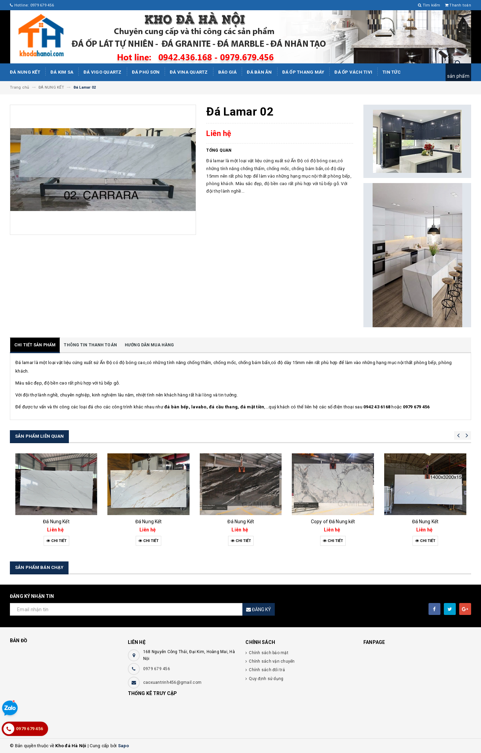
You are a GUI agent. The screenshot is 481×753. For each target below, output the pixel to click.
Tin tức (391, 72)
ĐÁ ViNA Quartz (189, 72)
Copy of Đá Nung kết (333, 521)
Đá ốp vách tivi (353, 72)
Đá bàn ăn (259, 72)
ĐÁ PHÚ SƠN (146, 72)
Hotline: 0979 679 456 (32, 5)
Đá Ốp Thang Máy (303, 72)
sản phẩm (458, 76)
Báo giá (227, 72)
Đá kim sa (61, 72)
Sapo (123, 745)
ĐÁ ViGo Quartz (103, 72)
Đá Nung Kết (25, 72)
